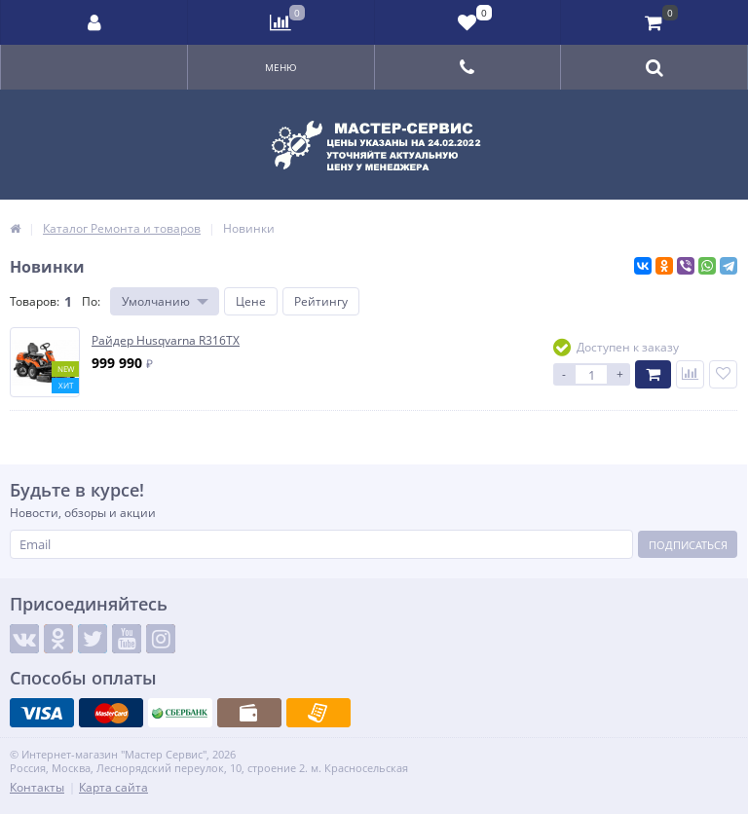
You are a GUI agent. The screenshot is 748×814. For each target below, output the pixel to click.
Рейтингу (321, 301)
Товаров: (34, 301)
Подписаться (688, 544)
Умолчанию (156, 301)
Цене (251, 301)
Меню (281, 67)
